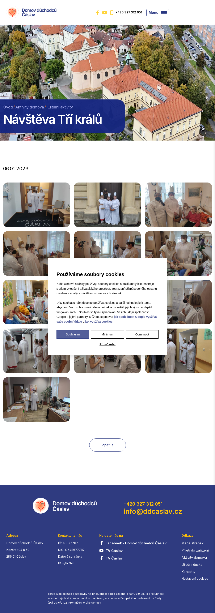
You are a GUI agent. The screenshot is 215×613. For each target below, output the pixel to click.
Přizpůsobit (107, 344)
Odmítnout (142, 334)
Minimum (108, 334)
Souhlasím (73, 334)
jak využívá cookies (99, 321)
